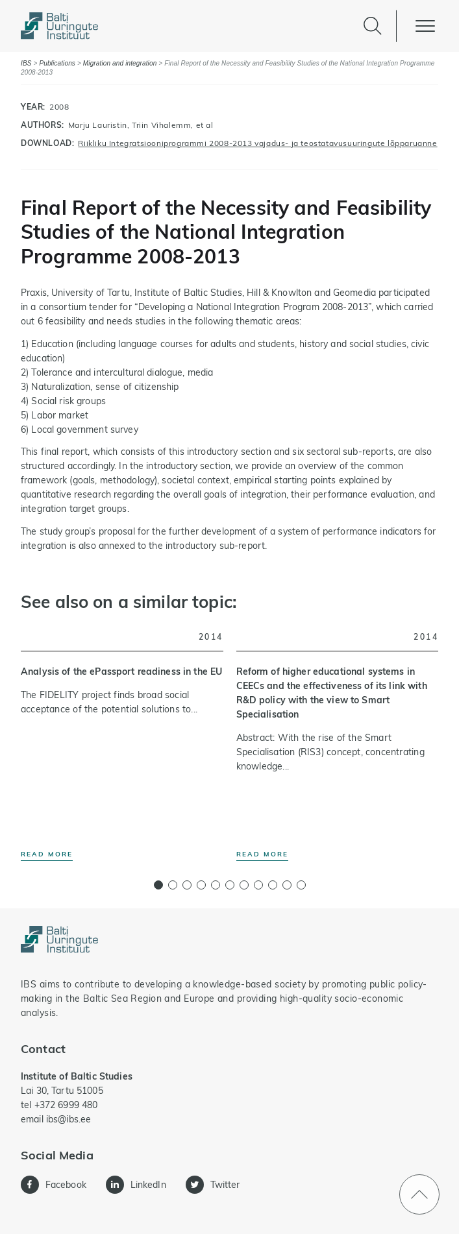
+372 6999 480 (66, 1105)
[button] (158, 884)
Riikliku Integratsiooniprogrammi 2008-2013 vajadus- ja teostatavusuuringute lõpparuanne (257, 143)
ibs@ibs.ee (68, 1119)
